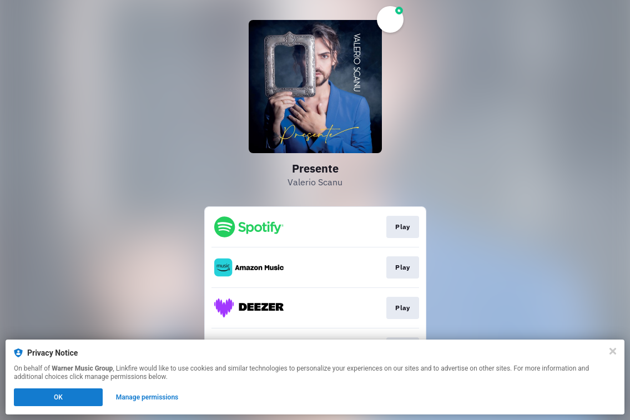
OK (58, 397)
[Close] (613, 351)
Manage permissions (147, 397)
